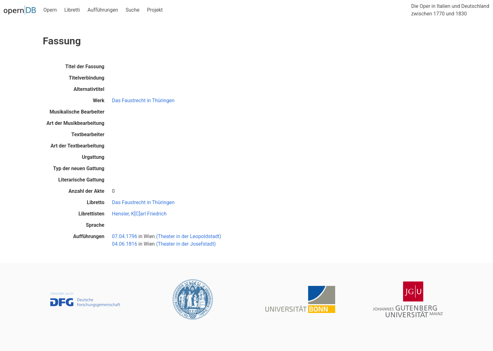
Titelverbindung (86, 78)
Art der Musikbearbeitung (75, 123)
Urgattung (93, 157)
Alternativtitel (89, 89)
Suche (132, 10)
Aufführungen (102, 10)
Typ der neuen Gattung (78, 168)
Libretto (95, 202)
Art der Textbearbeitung (77, 146)
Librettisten (91, 214)
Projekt (155, 10)
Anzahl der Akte (86, 191)
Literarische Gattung (81, 180)
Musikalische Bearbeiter (77, 112)
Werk (98, 100)
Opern (50, 10)
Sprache (95, 225)
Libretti (72, 10)
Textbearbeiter (87, 134)
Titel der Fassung (84, 67)
